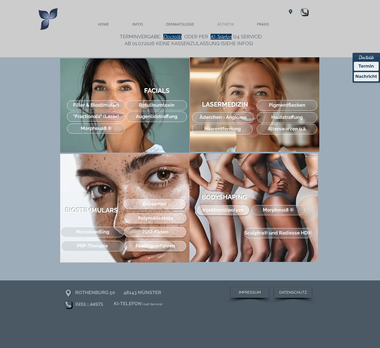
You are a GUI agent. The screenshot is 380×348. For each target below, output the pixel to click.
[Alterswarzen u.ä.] (287, 129)
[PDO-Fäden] (155, 232)
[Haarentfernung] (222, 129)
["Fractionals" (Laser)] (96, 117)
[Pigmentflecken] (287, 105)
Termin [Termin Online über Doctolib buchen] (366, 66)
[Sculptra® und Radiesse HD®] (278, 233)
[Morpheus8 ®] (96, 129)
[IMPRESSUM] (249, 292)
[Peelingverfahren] (155, 246)
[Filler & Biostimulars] (96, 105)
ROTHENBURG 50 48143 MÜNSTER (118, 292)
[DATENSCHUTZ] (293, 292)
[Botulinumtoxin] (156, 105)
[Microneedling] (92, 232)
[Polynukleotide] (155, 218)
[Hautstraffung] (287, 117)
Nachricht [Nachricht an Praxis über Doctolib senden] (366, 76)
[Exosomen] (155, 204)
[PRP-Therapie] (92, 246)
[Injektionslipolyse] (223, 210)
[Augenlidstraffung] (156, 116)
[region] (124, 105)
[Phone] (304, 11)
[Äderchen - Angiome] (223, 117)
